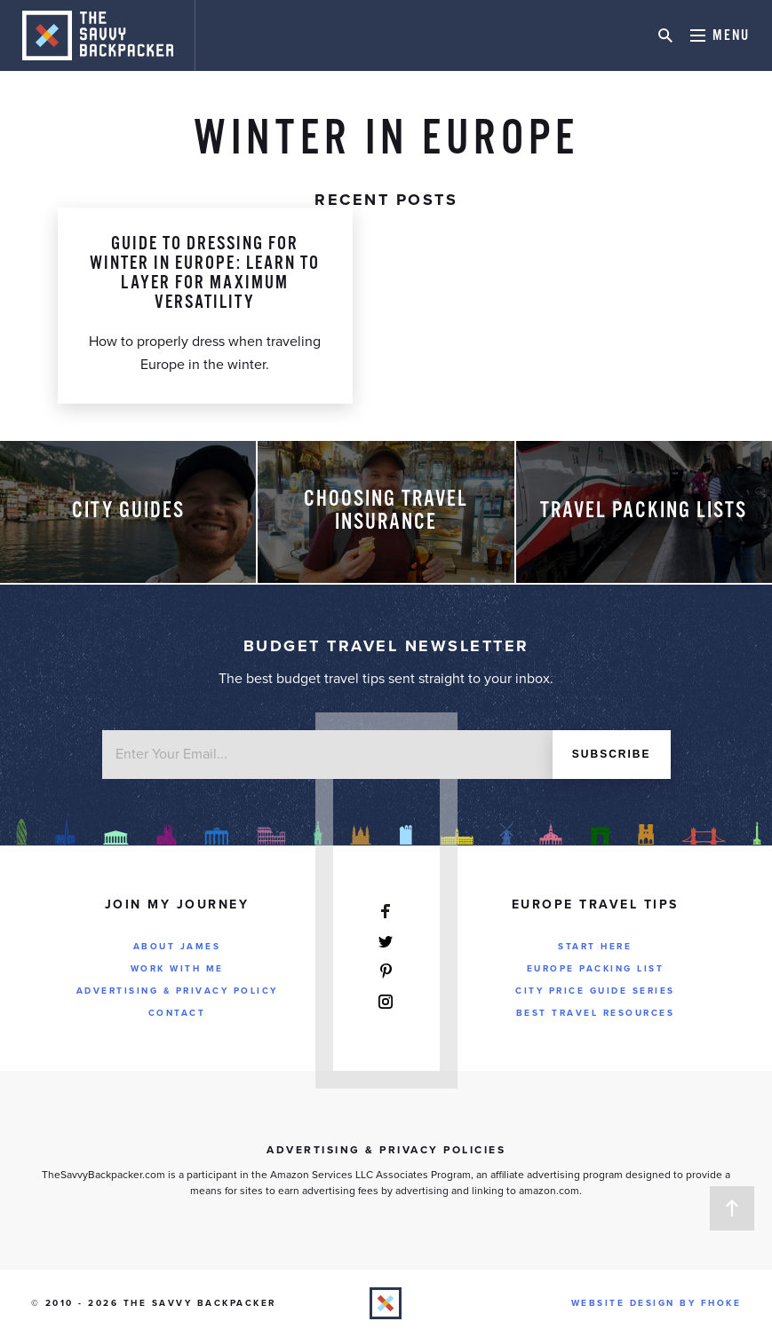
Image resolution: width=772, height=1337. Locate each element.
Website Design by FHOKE (656, 1303)
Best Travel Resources (595, 1013)
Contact (177, 1013)
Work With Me (177, 968)
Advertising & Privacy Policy (177, 991)
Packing (204, 184)
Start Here (595, 946)
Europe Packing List (596, 968)
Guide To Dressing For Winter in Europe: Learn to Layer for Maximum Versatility (205, 273)
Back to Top (732, 1208)
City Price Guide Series (595, 991)
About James (177, 946)
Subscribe (611, 754)
